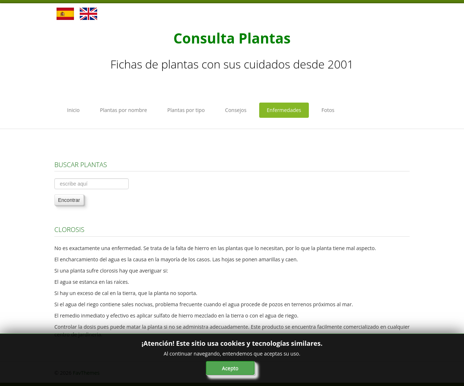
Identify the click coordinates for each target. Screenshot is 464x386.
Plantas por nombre (123, 110)
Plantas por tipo (186, 110)
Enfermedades (284, 110)
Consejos (235, 110)
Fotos (328, 110)
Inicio (73, 110)
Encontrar (69, 200)
